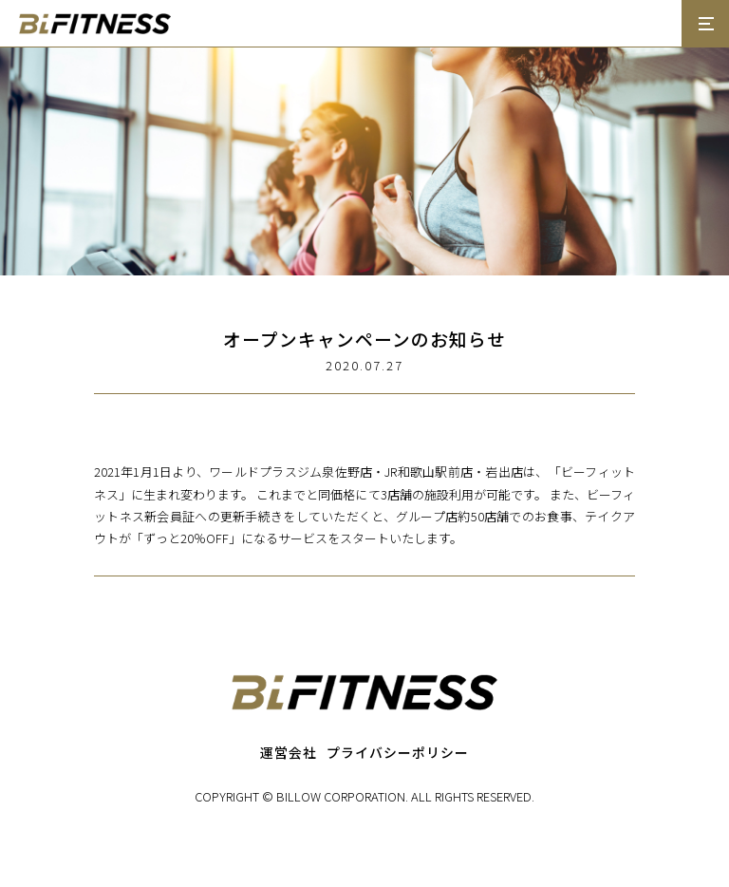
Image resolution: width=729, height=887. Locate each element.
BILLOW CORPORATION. (342, 796)
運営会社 (288, 752)
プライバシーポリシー (398, 752)
